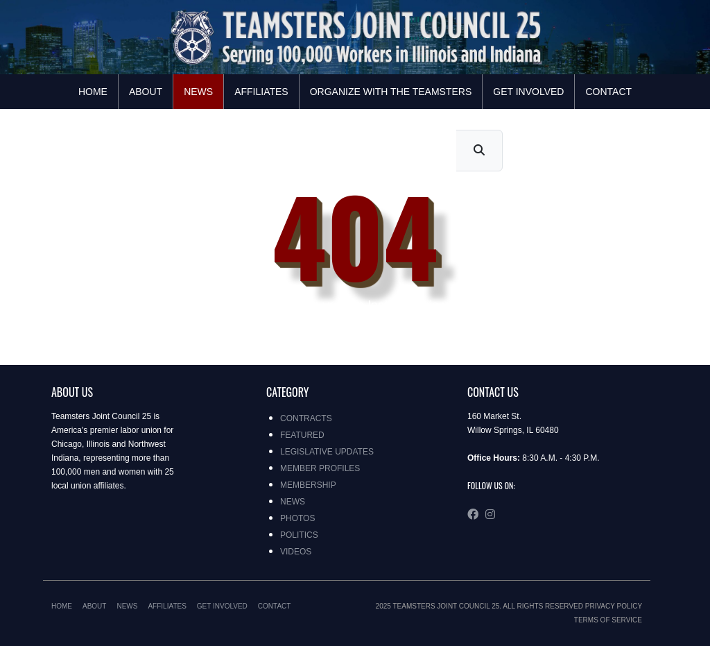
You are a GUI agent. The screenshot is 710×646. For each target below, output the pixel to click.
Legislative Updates (327, 452)
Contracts (306, 418)
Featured (302, 435)
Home (92, 91)
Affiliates (261, 91)
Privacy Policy (613, 606)
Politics (299, 535)
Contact (608, 91)
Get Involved (528, 91)
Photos (297, 518)
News (198, 91)
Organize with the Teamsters (391, 91)
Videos (295, 551)
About (145, 91)
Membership (308, 485)
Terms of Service (608, 620)
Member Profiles (320, 468)
